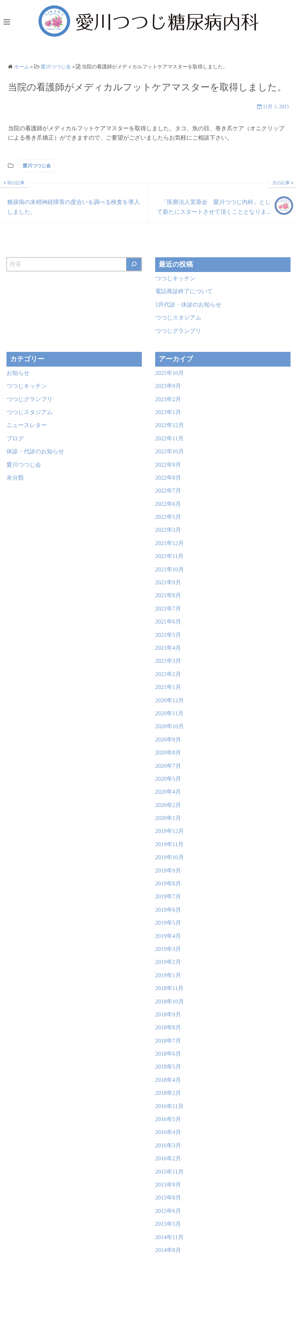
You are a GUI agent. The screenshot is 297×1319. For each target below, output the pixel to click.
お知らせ (18, 373)
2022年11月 (169, 438)
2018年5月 (168, 1067)
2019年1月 (168, 975)
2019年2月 (168, 962)
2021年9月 (168, 582)
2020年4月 (168, 792)
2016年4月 (168, 1132)
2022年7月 (168, 491)
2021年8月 (168, 595)
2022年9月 (168, 465)
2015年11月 (169, 1172)
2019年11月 (169, 844)
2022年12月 (169, 425)
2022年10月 (169, 451)
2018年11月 (169, 988)
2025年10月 (169, 373)
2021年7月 (168, 609)
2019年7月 (168, 896)
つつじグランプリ (178, 331)
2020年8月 (168, 752)
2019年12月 (169, 831)
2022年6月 (168, 504)
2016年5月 (168, 1119)
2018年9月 (168, 1014)
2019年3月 (168, 949)
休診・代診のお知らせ (35, 451)
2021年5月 (168, 635)
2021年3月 (168, 661)
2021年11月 (169, 556)
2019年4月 (168, 936)
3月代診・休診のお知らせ (188, 305)
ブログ (15, 438)
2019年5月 (168, 923)
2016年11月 (169, 1106)
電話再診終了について (184, 291)
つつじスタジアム (178, 317)
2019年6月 (168, 910)
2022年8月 (168, 478)
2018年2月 (168, 1093)
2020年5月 (168, 779)
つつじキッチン (175, 278)
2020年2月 (168, 805)
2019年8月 (168, 883)
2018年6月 (168, 1054)
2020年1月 (168, 818)
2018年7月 (168, 1041)
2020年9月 (168, 739)
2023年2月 (168, 399)
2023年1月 (168, 412)
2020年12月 (169, 700)
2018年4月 (168, 1080)
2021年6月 (168, 621)
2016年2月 (168, 1158)
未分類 (15, 478)
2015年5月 (168, 1224)
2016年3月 (168, 1145)
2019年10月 (169, 857)
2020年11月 (169, 713)
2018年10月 (169, 1001)
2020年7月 (168, 766)
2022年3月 (168, 530)
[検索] (134, 264)
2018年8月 (168, 1027)
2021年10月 (169, 569)
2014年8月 (168, 1250)
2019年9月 (168, 870)
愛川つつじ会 (37, 165)
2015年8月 (168, 1198)
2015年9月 (168, 1185)
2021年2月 (168, 674)
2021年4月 (168, 648)
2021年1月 (168, 687)
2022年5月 (168, 517)
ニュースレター (26, 425)
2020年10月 (169, 726)
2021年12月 (169, 543)
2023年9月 (168, 386)
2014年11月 (169, 1237)
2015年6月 (168, 1211)
